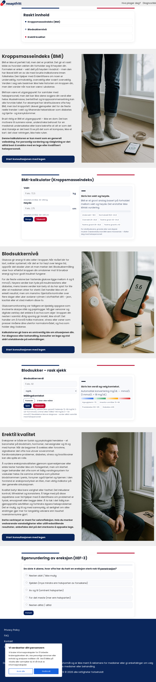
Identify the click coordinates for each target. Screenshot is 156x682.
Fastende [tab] (29, 401)
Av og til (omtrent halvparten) (45, 590)
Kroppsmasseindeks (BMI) (42, 21)
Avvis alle (21, 671)
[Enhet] (50, 391)
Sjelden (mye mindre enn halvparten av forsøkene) (57, 583)
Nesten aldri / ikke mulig (41, 575)
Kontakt (8, 641)
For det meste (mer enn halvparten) (48, 597)
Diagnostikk (149, 3)
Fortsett (28, 613)
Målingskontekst (34, 395)
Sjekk (27, 406)
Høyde (28, 202)
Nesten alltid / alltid (38, 605)
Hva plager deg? (131, 3)
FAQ (6, 635)
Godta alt (46, 671)
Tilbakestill (39, 406)
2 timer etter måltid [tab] (45, 401)
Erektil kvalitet (35, 37)
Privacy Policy (12, 629)
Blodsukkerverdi (34, 378)
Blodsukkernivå (36, 29)
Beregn (28, 219)
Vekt (26, 187)
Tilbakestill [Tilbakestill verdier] (40, 219)
